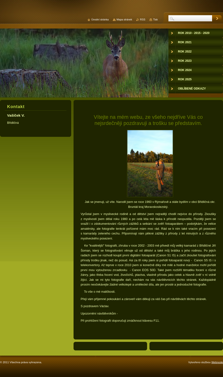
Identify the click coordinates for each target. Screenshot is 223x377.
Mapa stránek (124, 19)
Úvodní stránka (100, 19)
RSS (142, 19)
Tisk (155, 19)
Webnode (217, 362)
